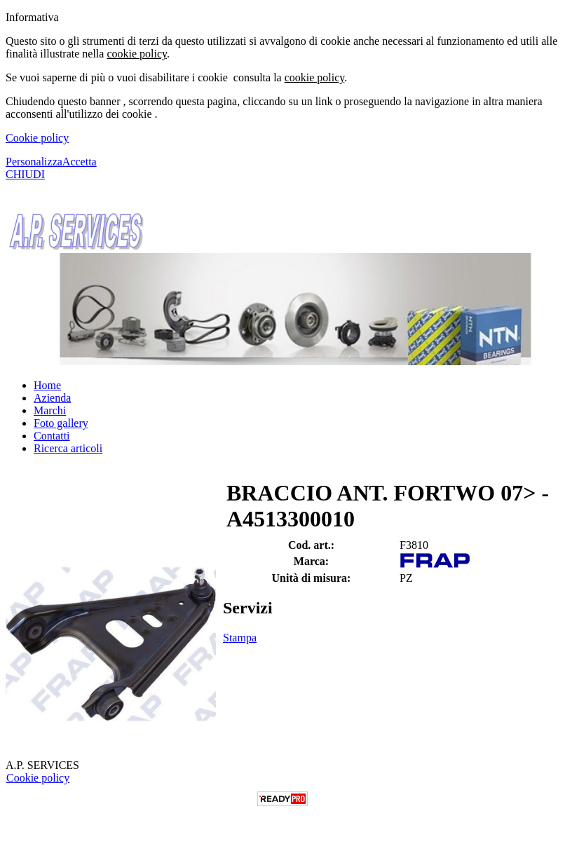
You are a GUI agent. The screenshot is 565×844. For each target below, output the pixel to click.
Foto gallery (61, 423)
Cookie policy (37, 138)
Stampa (240, 638)
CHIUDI (25, 174)
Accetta (79, 162)
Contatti (52, 436)
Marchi (50, 410)
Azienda (52, 398)
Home (47, 385)
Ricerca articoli (68, 448)
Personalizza (34, 162)
